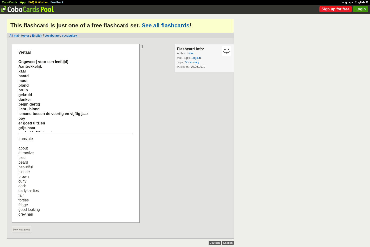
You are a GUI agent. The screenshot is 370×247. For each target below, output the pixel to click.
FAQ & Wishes (38, 2)
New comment (21, 229)
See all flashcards (165, 25)
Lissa (190, 53)
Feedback (56, 2)
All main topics (19, 35)
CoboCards (9, 2)
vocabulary (69, 35)
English (361, 2)
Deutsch (215, 242)
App (22, 2)
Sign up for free (335, 9)
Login (360, 9)
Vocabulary (52, 35)
